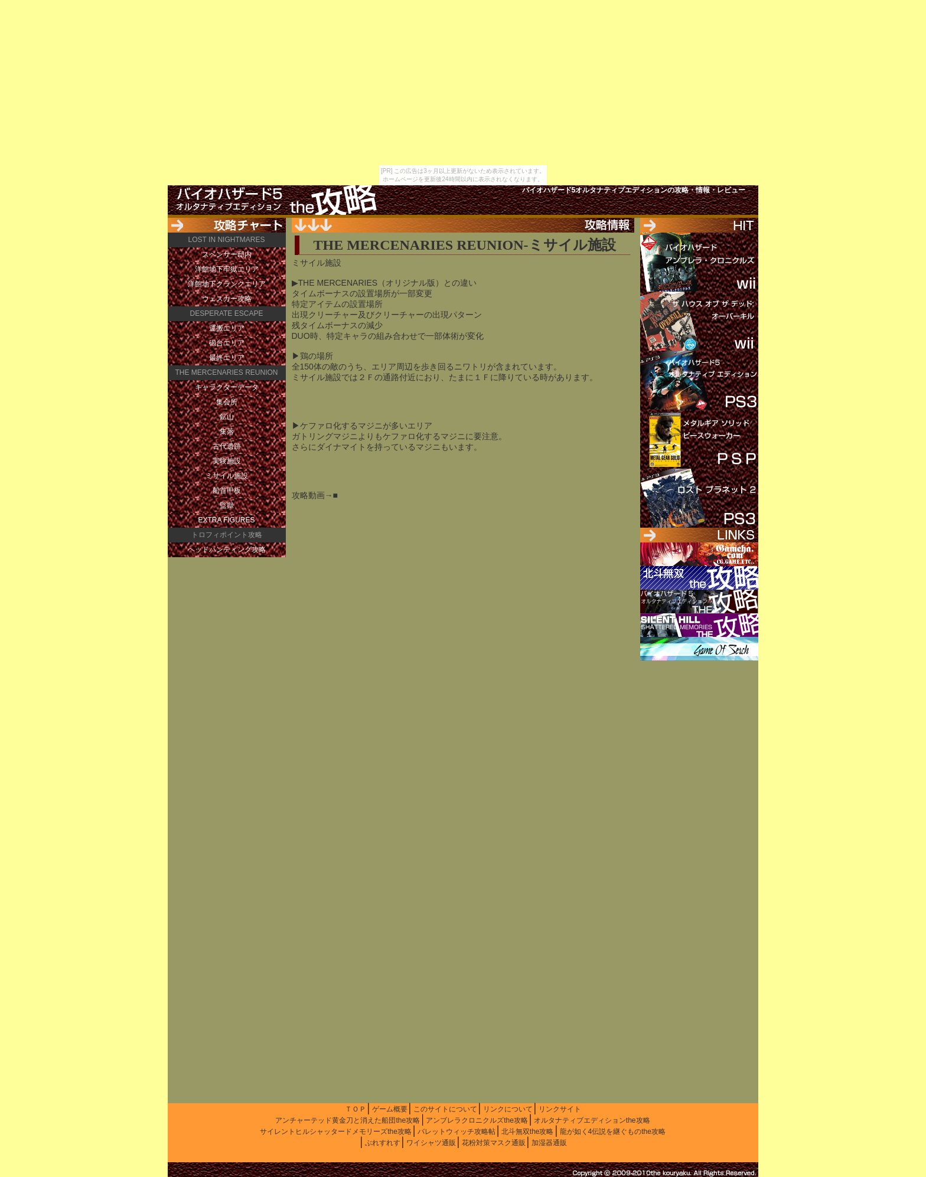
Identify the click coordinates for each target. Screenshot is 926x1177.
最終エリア (226, 358)
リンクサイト (560, 1109)
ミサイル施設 (227, 476)
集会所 (226, 402)
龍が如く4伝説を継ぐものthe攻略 (613, 1131)
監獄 (227, 505)
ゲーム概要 (389, 1109)
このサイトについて (445, 1109)
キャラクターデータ (227, 387)
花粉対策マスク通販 (494, 1143)
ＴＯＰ (355, 1109)
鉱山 (227, 417)
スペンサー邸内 (227, 254)
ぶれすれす (382, 1143)
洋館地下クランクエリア (227, 284)
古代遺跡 (227, 446)
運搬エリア (226, 328)
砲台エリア (226, 343)
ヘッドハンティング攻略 (227, 549)
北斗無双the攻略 (527, 1131)
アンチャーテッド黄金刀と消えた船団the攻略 (347, 1120)
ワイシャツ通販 (431, 1143)
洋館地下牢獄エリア (227, 269)
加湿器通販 (549, 1143)
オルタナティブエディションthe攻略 (592, 1120)
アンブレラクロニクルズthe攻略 (477, 1120)
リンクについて (508, 1109)
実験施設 (227, 461)
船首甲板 (227, 490)
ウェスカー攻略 (227, 299)
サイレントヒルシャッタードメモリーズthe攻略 (336, 1131)
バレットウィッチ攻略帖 (456, 1131)
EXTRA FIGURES (226, 520)
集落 (227, 431)
